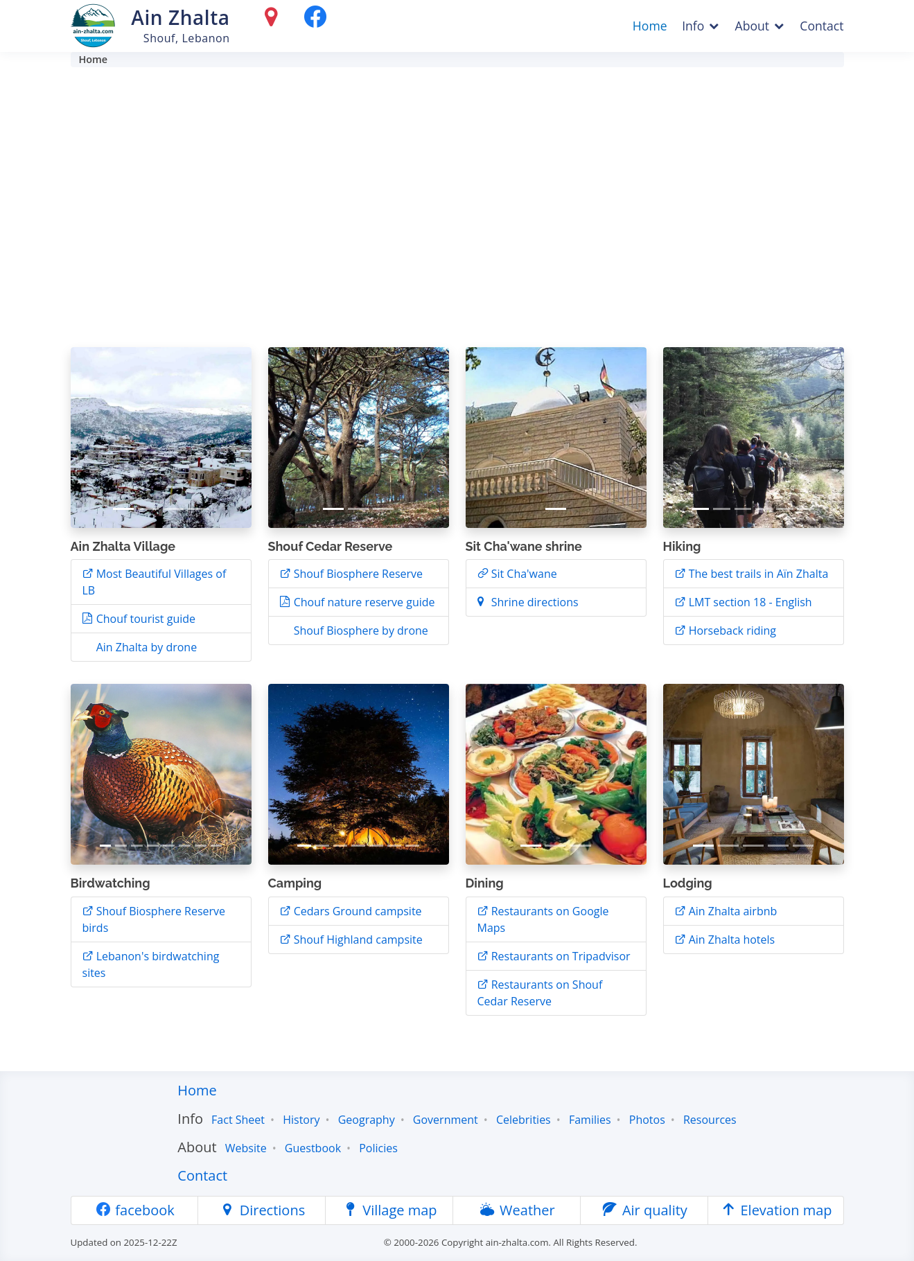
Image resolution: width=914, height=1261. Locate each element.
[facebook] (315, 20)
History (301, 1119)
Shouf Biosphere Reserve (357, 573)
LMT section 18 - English (749, 602)
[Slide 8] (216, 846)
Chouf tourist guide (145, 618)
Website (246, 1148)
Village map (389, 1210)
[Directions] (274, 20)
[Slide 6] (806, 509)
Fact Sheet (238, 1119)
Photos (647, 1119)
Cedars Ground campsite (356, 911)
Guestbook (313, 1148)
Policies (378, 1148)
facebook (134, 1210)
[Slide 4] (198, 509)
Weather (517, 1210)
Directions (261, 1210)
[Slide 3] (173, 509)
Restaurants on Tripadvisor (560, 956)
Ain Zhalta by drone (145, 647)
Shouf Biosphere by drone (359, 630)
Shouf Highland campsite (357, 939)
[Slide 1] (123, 509)
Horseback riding (726, 630)
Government (445, 1119)
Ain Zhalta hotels (730, 939)
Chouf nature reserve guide (363, 602)
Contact (821, 25)
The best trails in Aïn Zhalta (757, 573)
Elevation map (775, 1210)
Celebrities (523, 1119)
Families (590, 1119)
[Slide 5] (784, 509)
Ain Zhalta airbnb (731, 911)
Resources (710, 1119)
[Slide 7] (200, 846)
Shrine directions (534, 602)
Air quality (644, 1210)
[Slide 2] (148, 509)
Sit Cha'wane (523, 573)
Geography (366, 1119)
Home (650, 25)
